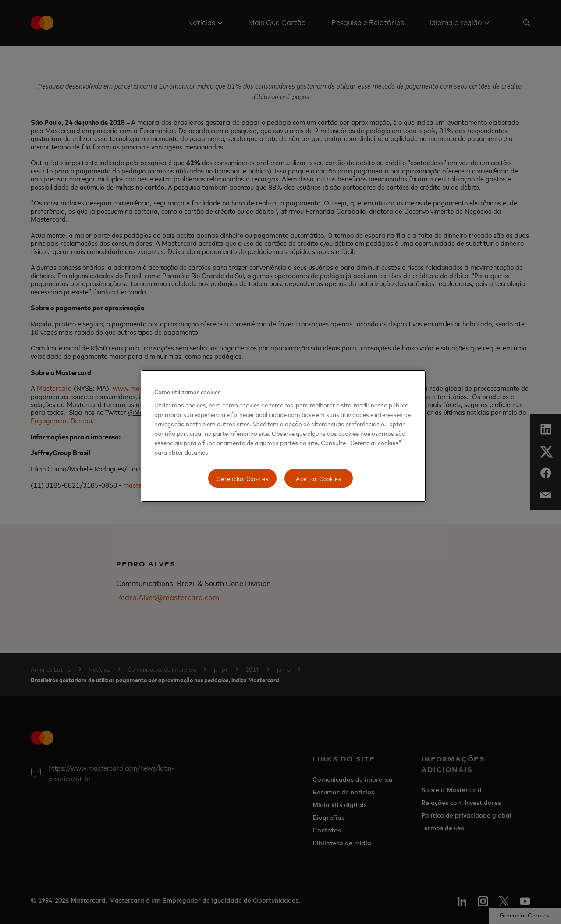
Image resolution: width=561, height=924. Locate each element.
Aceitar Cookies (318, 478)
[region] (283, 436)
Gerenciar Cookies (243, 478)
